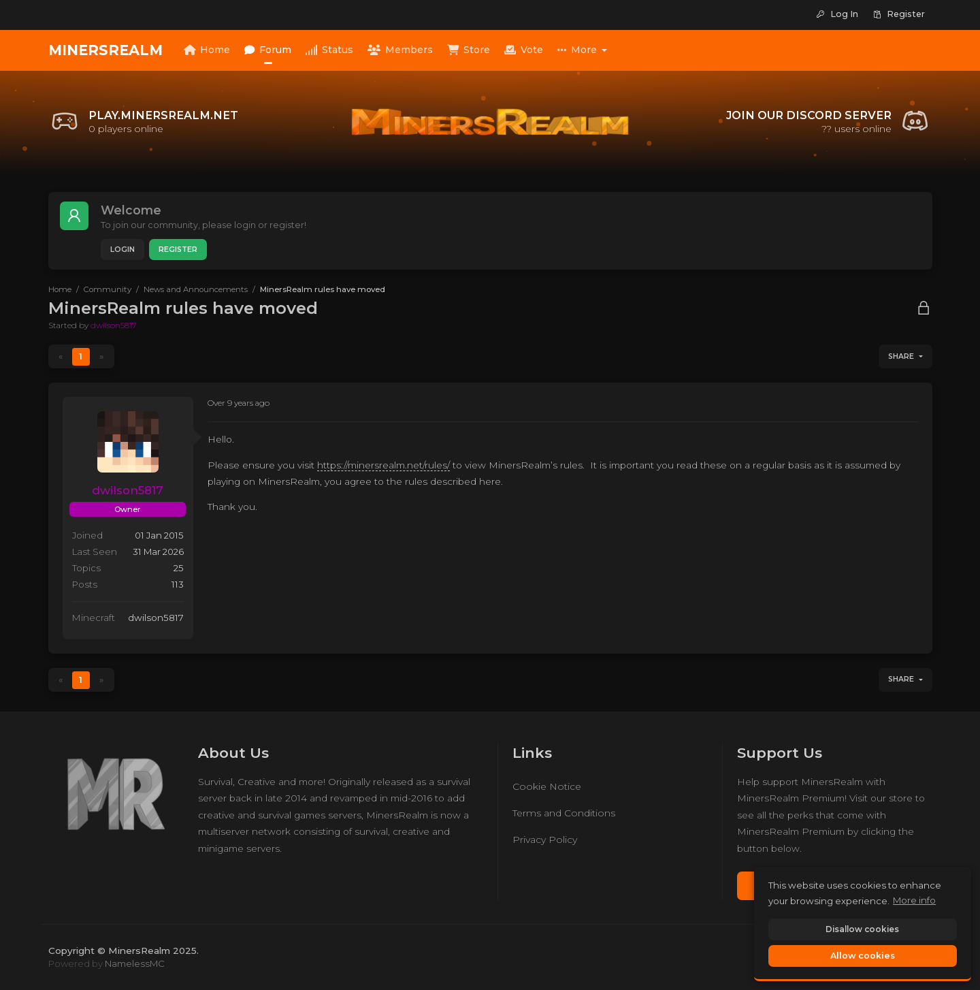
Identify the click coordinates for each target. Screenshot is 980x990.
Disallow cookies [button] (862, 929)
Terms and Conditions (563, 813)
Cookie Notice (546, 786)
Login (122, 249)
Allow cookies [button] (862, 956)
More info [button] (914, 900)
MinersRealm (105, 50)
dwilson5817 (114, 325)
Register (178, 249)
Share (901, 356)
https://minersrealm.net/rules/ (383, 465)
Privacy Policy (544, 839)
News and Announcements (196, 289)
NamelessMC (135, 963)
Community (107, 289)
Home (59, 289)
